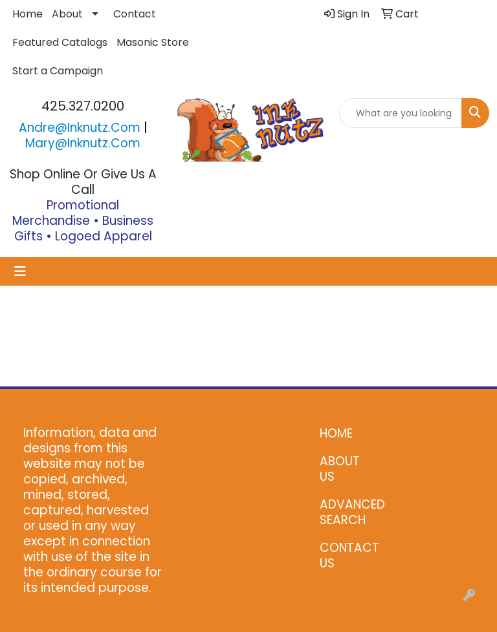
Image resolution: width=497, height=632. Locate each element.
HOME (336, 433)
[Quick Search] (400, 113)
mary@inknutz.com (82, 143)
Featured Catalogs (59, 42)
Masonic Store (152, 42)
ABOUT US (340, 468)
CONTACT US (346, 555)
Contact (134, 13)
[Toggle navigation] (20, 271)
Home (27, 13)
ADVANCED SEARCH (346, 512)
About (67, 13)
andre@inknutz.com (79, 127)
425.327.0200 (82, 106)
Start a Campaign (57, 70)
